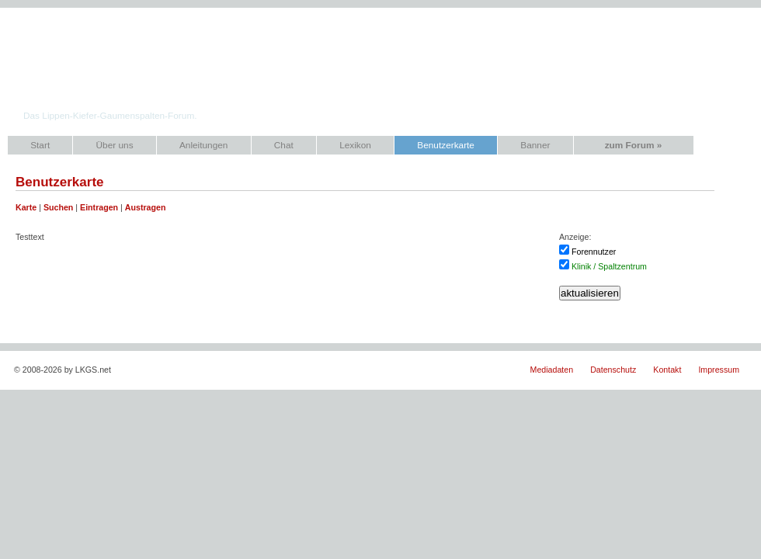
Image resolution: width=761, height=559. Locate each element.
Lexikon (355, 145)
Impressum (718, 369)
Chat (284, 145)
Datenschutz (613, 369)
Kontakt (667, 369)
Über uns (115, 145)
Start (40, 145)
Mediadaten (552, 369)
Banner (535, 145)
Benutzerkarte (445, 145)
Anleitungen (203, 145)
